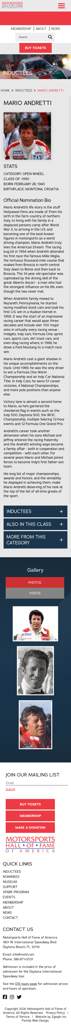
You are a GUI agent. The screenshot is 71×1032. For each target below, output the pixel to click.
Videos (35, 593)
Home (5, 90)
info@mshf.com (23, 954)
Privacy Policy (55, 1013)
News (55, 29)
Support (10, 887)
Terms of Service (18, 1017)
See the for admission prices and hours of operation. (35, 986)
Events (9, 897)
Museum (10, 882)
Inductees (23, 90)
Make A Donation (30, 827)
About (41, 29)
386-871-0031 (23, 959)
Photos (34, 582)
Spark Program (16, 892)
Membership (21, 29)
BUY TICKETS (35, 48)
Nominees (11, 877)
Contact (10, 918)
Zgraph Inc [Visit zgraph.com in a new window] (59, 1017)
